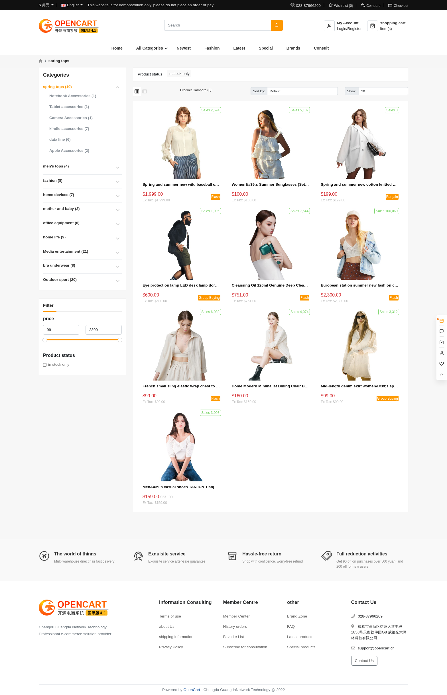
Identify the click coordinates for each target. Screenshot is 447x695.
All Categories (149, 48)
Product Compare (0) (196, 90)
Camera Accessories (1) (71, 118)
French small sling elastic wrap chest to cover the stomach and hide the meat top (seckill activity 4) (181, 386)
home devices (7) (58, 195)
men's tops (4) (56, 166)
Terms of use (170, 616)
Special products (301, 647)
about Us (166, 626)
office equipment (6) (61, 223)
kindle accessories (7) (69, 128)
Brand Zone (297, 616)
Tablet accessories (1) (69, 107)
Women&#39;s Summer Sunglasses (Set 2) (271, 184)
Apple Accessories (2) (69, 150)
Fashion (212, 48)
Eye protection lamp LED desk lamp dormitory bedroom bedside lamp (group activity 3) (181, 285)
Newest (184, 48)
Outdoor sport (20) (60, 279)
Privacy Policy (171, 647)
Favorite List (233, 637)
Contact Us (364, 661)
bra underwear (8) (59, 265)
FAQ (291, 626)
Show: (352, 91)
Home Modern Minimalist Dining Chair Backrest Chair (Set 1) (271, 386)
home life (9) (54, 237)
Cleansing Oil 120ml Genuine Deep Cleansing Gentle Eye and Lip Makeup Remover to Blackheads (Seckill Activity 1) (271, 285)
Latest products (300, 637)
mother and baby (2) (61, 209)
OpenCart (192, 690)
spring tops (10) (57, 87)
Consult (321, 48)
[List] (145, 91)
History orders (235, 626)
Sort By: (259, 91)
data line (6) (60, 139)
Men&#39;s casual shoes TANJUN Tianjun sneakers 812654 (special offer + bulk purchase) (181, 487)
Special (266, 48)
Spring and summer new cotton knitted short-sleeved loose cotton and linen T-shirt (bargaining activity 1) (360, 184)
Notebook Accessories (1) (72, 96)
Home (117, 48)
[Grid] (137, 91)
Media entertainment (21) (65, 251)
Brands (293, 48)
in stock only (58, 364)
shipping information (176, 637)
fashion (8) (52, 180)
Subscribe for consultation (245, 647)
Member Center (236, 616)
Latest (239, 48)
